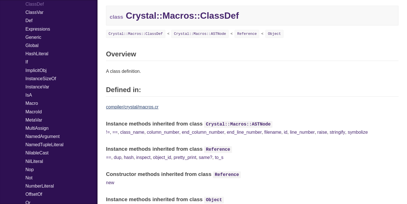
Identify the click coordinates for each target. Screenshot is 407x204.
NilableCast (37, 152)
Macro (31, 103)
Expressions (37, 29)
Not (29, 177)
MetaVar (33, 120)
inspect (143, 157)
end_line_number (244, 132)
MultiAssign (37, 128)
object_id (162, 157)
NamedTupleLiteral (44, 144)
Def (29, 20)
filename (272, 132)
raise (322, 132)
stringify (337, 132)
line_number (302, 132)
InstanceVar (37, 86)
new (110, 182)
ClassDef (34, 4)
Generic (33, 37)
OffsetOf (33, 194)
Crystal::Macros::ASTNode (200, 34)
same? (205, 157)
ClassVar (34, 12)
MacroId (33, 111)
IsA (28, 95)
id (285, 132)
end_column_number (203, 132)
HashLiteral (36, 53)
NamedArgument (42, 136)
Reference (247, 34)
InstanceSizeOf (40, 78)
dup (118, 157)
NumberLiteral (39, 186)
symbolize (358, 132)
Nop (29, 169)
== (115, 132)
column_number (163, 132)
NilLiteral (34, 161)
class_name (132, 132)
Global (31, 45)
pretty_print (185, 157)
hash (129, 157)
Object (274, 34)
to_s (219, 157)
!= (108, 132)
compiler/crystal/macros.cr (132, 107)
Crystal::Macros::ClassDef (136, 34)
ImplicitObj (36, 70)
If (26, 62)
